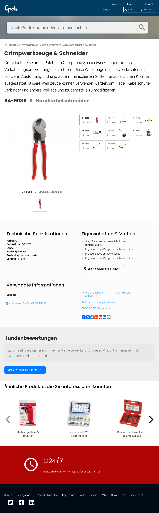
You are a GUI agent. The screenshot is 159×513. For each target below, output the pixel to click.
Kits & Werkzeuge (51, 45)
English (113, 4)
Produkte (28, 8)
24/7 (106, 10)
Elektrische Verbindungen (24, 45)
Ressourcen (67, 8)
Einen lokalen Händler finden (101, 269)
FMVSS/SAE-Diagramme (96, 308)
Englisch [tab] (12, 295)
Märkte (47, 8)
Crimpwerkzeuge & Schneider (80, 45)
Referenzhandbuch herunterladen (92, 294)
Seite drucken (124, 293)
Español (149, 4)
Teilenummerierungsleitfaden (98, 302)
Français (131, 4)
